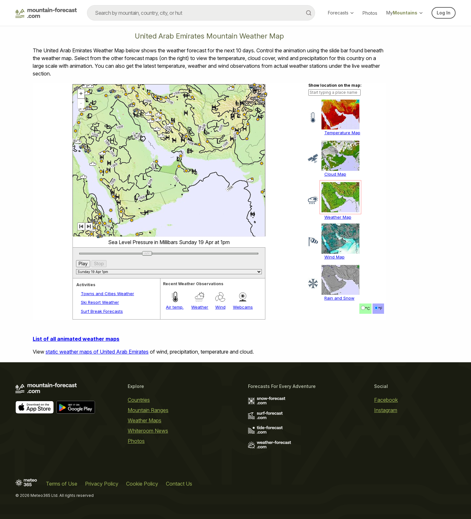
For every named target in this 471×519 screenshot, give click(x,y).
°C (367, 308)
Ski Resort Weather (100, 302)
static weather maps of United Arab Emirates (97, 351)
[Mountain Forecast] (46, 13)
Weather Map (337, 217)
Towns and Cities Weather (107, 293)
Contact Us (179, 483)
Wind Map (334, 257)
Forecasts (341, 12)
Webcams (243, 307)
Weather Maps (144, 420)
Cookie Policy (142, 483)
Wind (220, 307)
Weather (199, 307)
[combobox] (201, 13)
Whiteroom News (148, 430)
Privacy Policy (101, 483)
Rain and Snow (339, 298)
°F (380, 308)
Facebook (386, 400)
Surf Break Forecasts (102, 311)
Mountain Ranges (148, 410)
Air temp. (175, 307)
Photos (370, 13)
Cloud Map (335, 174)
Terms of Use (61, 483)
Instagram (385, 410)
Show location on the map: (335, 85)
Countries (139, 400)
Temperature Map (342, 132)
